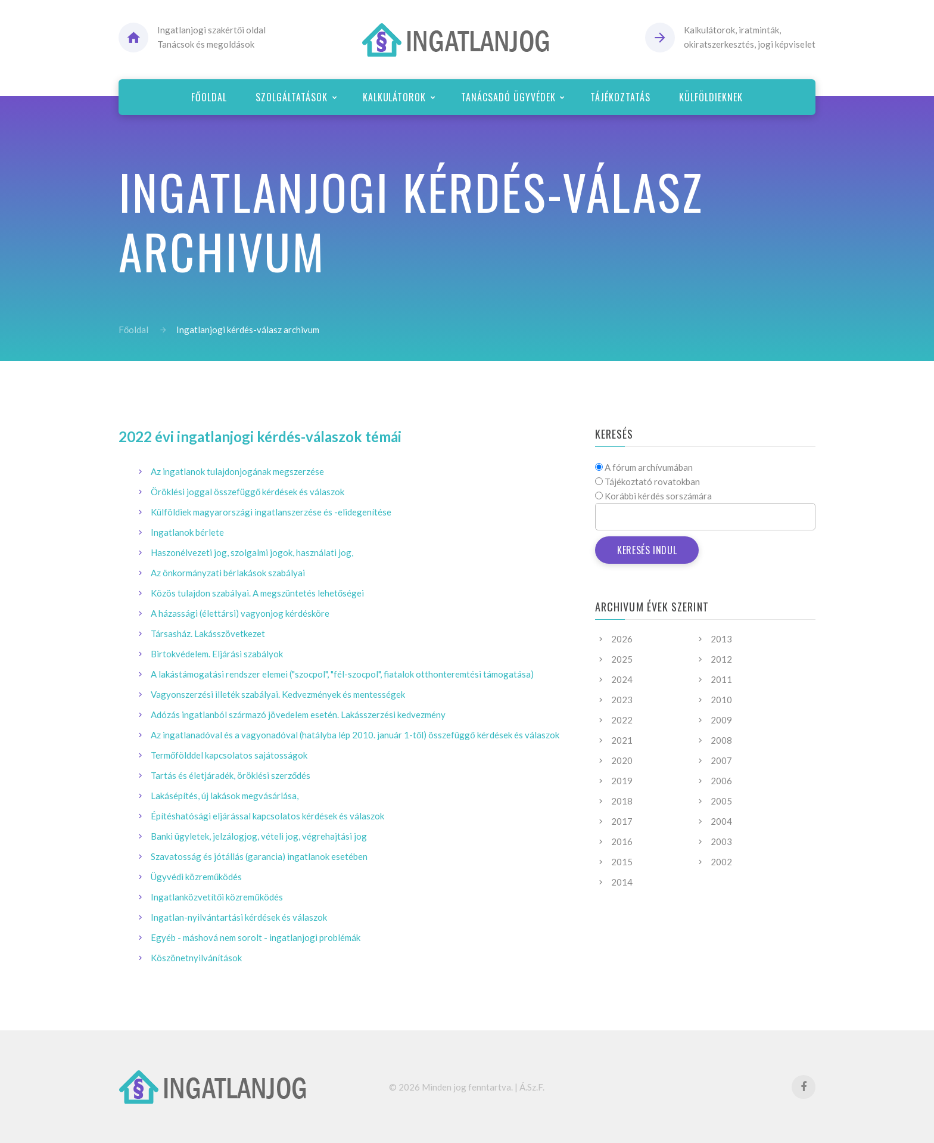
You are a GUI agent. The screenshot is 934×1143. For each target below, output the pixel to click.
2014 (622, 882)
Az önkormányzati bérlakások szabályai (228, 572)
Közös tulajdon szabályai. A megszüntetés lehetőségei (257, 593)
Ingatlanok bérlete (187, 532)
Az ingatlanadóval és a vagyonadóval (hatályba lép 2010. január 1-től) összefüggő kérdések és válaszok (355, 734)
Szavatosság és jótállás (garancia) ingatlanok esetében (259, 856)
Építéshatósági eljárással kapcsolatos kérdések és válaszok (267, 815)
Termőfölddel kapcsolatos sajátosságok (229, 755)
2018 (622, 801)
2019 (622, 780)
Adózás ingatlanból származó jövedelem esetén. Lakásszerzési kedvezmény (298, 714)
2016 (622, 841)
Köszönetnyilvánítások (196, 957)
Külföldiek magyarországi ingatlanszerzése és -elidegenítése (271, 512)
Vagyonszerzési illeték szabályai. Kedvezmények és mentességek (278, 694)
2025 (622, 659)
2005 (721, 801)
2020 (622, 760)
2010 (721, 699)
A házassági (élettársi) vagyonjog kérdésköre (240, 613)
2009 (721, 720)
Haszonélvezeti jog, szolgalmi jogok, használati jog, (252, 552)
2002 (721, 861)
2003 (721, 841)
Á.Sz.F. (531, 1087)
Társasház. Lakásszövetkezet (208, 633)
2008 (721, 740)
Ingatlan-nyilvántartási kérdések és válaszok (239, 917)
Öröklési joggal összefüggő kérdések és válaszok (247, 491)
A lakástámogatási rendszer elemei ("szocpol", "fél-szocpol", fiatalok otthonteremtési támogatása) (342, 674)
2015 (622, 861)
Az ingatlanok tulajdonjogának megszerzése (237, 471)
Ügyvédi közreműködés (196, 876)
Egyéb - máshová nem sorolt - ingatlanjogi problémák (255, 937)
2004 (721, 821)
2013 (721, 638)
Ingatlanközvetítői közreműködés (217, 897)
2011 (721, 679)
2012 (721, 659)
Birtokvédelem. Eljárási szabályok (217, 653)
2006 (721, 780)
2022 (622, 720)
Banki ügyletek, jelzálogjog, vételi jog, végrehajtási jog (259, 836)
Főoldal (133, 329)
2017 (622, 821)
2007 (721, 760)
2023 (622, 699)
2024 (622, 679)
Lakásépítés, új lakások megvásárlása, (224, 795)
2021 (622, 740)
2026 (622, 638)
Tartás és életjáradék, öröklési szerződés (230, 775)
